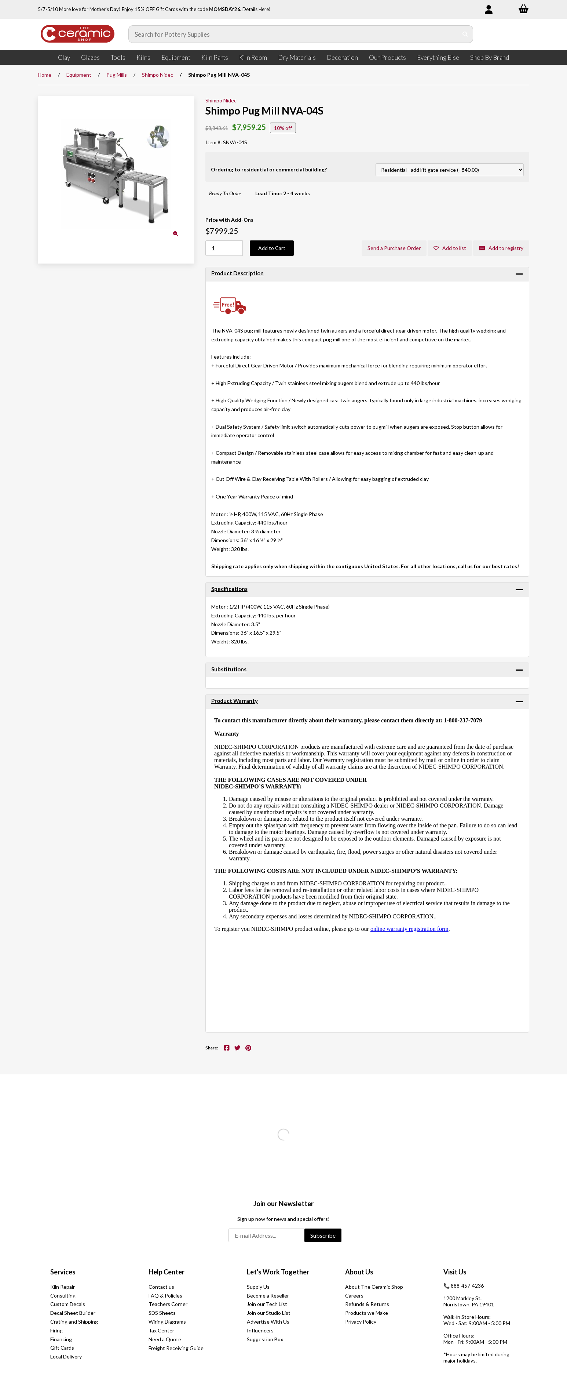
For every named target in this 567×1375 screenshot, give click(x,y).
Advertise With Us (268, 1321)
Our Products (387, 57)
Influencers (260, 1330)
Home (44, 75)
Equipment (175, 57)
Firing (56, 1330)
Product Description (237, 273)
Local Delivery (66, 1356)
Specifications (229, 588)
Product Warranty (234, 700)
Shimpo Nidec (157, 75)
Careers (354, 1295)
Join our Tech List (267, 1304)
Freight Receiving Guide (176, 1348)
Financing (61, 1339)
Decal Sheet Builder (72, 1313)
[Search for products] (293, 34)
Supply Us (258, 1287)
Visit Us (455, 1272)
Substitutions (228, 669)
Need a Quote (165, 1339)
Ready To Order (225, 193)
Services (63, 1272)
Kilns (143, 57)
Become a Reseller (268, 1295)
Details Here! (256, 9)
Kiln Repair (62, 1287)
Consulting (63, 1295)
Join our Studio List (268, 1313)
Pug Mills (116, 75)
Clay (64, 57)
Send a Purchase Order (394, 248)
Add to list (450, 248)
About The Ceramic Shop (374, 1287)
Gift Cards (62, 1348)
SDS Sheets (162, 1313)
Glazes (90, 57)
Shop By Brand (489, 57)
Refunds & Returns (367, 1304)
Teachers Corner (168, 1304)
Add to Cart (271, 248)
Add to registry (501, 248)
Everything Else (438, 57)
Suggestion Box (265, 1339)
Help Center (166, 1272)
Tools (118, 57)
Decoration (342, 57)
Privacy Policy (360, 1321)
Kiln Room (253, 57)
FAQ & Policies (165, 1295)
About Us (359, 1272)
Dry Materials (297, 57)
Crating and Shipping (74, 1321)
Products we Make (366, 1313)
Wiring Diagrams (167, 1321)
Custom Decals (67, 1304)
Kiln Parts (214, 57)
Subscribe (323, 1235)
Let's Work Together (278, 1272)
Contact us (161, 1287)
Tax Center (161, 1330)
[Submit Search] (465, 34)
